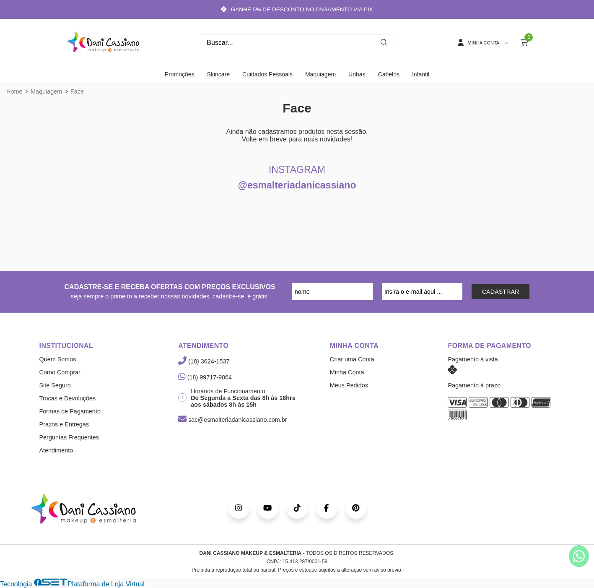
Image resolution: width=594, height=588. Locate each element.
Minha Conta (347, 372)
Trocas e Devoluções (67, 398)
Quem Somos (57, 359)
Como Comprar (59, 372)
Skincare (218, 74)
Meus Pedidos (349, 385)
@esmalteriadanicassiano (297, 185)
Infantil (420, 74)
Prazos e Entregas (64, 424)
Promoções (180, 74)
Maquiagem (320, 74)
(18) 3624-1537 (203, 361)
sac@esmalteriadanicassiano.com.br (232, 419)
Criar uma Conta (352, 359)
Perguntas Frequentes (69, 437)
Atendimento (56, 450)
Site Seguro (55, 385)
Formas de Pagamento (70, 411)
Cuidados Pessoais (267, 74)
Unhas (356, 74)
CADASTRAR (500, 291)
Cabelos (388, 74)
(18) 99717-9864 (205, 377)
